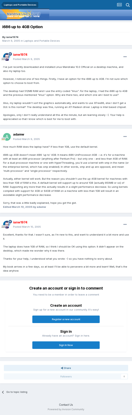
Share (66, 368)
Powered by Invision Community (66, 409)
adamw (18, 134)
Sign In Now (66, 345)
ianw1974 (12, 37)
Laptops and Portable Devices (42, 40)
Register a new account (66, 319)
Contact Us (66, 404)
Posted (26, 59)
